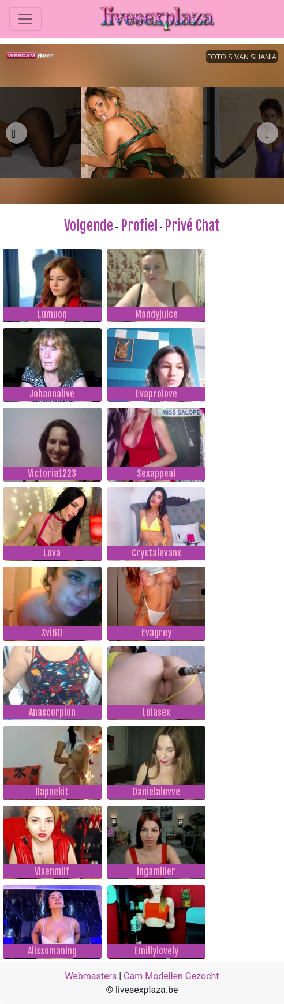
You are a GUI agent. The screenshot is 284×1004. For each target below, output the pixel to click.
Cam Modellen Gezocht (171, 976)
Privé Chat (192, 225)
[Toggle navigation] (25, 19)
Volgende (88, 225)
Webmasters (91, 976)
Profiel (139, 225)
